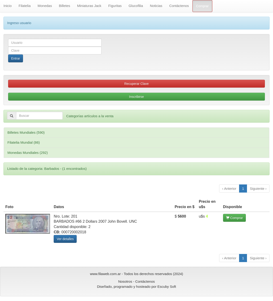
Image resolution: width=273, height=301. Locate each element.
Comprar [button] (234, 218)
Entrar (15, 58)
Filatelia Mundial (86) (23, 142)
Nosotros (125, 281)
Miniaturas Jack (89, 6)
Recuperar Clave (136, 84)
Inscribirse (136, 96)
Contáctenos (179, 6)
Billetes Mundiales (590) (26, 132)
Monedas (45, 6)
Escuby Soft (167, 286)
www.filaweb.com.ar (105, 274)
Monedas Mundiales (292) (27, 153)
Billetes (64, 6)
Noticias (156, 6)
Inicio (7, 6)
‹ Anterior (229, 188)
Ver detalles (65, 239)
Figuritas (115, 6)
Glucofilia (136, 6)
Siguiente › (258, 188)
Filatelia (25, 6)
